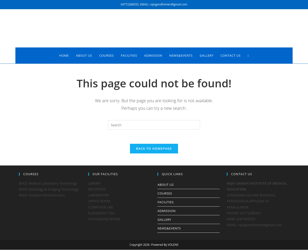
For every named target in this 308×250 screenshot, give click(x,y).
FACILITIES (165, 202)
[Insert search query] (154, 125)
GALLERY (164, 220)
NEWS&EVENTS (169, 228)
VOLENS (173, 245)
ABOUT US (165, 185)
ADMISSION (166, 211)
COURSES (164, 193)
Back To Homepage (154, 149)
